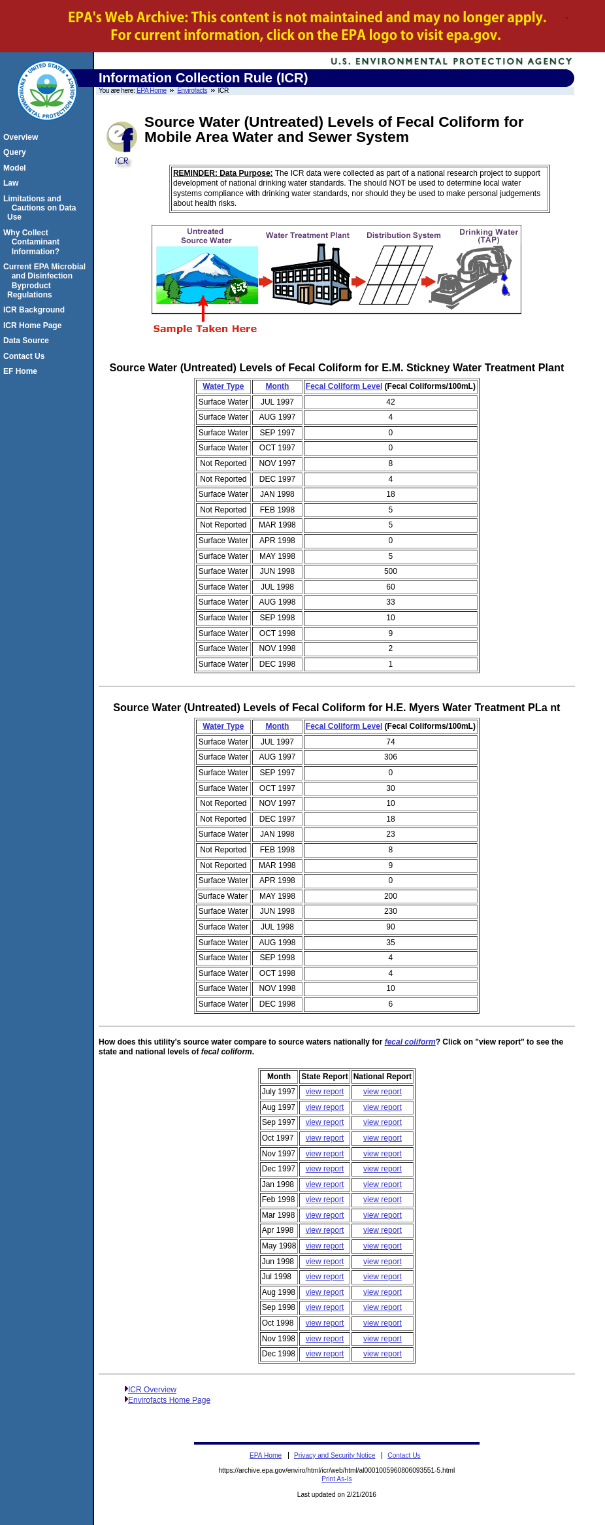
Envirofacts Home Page (169, 1400)
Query (16, 152)
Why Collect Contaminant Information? (33, 242)
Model (16, 168)
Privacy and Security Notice (335, 1455)
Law (12, 183)
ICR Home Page (34, 325)
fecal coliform (410, 1042)
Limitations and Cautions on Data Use (41, 208)
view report (325, 1091)
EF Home (22, 371)
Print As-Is (336, 1479)
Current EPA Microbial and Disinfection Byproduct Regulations (46, 280)
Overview (22, 137)
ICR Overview (152, 1389)
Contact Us (25, 356)
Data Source (28, 340)
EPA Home (152, 90)
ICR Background (36, 309)
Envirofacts (192, 90)
